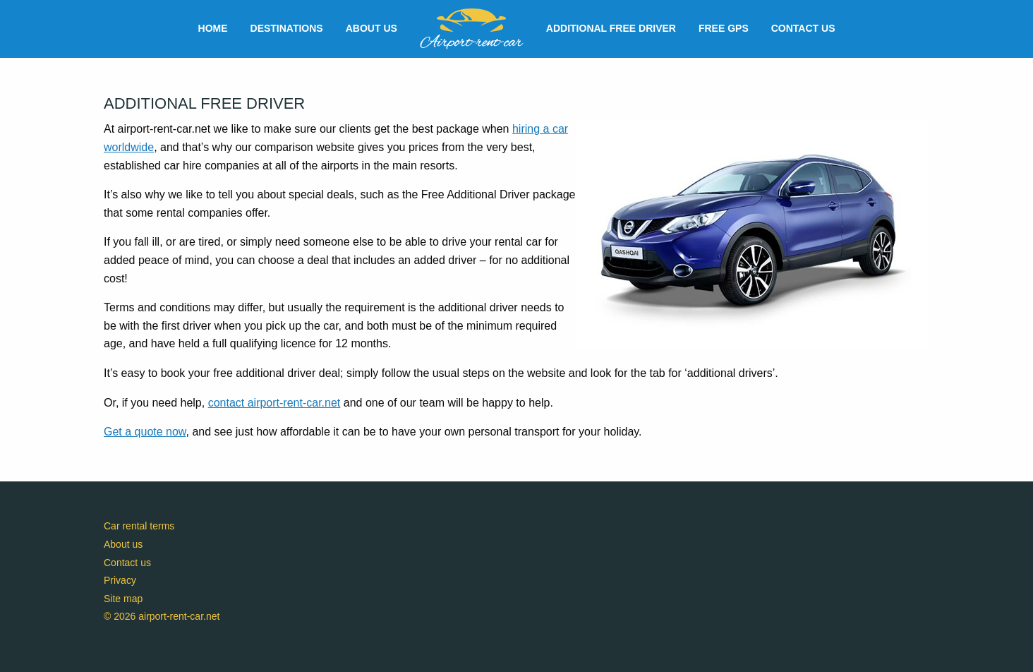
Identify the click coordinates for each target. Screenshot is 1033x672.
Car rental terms (139, 526)
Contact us (803, 28)
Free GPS (724, 28)
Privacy (120, 580)
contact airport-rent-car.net (274, 403)
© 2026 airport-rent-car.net (161, 616)
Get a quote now (145, 432)
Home (213, 28)
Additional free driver (611, 28)
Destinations (286, 28)
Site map (123, 598)
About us (371, 28)
